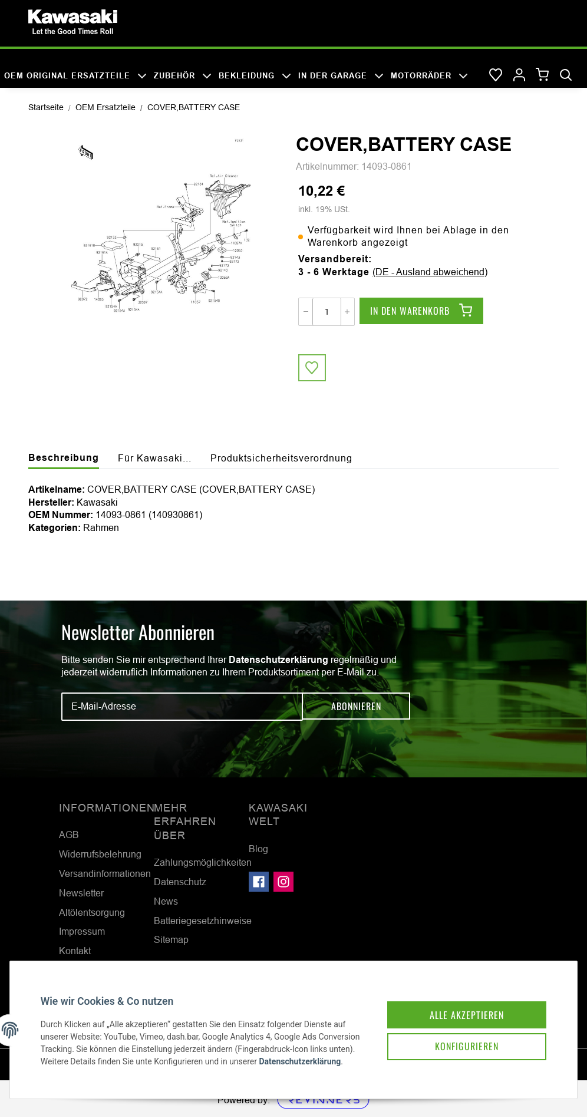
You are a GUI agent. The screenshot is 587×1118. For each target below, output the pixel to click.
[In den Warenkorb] (421, 312)
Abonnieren (356, 707)
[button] (519, 75)
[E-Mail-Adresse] (182, 708)
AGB (69, 835)
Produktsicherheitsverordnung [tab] (281, 459)
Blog (258, 849)
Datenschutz (180, 883)
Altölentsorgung (92, 913)
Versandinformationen (105, 874)
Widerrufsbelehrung (100, 855)
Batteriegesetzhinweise (203, 921)
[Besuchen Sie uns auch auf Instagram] (283, 882)
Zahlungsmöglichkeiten (203, 863)
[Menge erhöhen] (347, 311)
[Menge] (326, 311)
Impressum (82, 932)
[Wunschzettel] (496, 75)
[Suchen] (566, 75)
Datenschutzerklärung (278, 660)
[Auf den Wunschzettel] (312, 368)
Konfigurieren (462, 1036)
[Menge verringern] (306, 311)
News (166, 901)
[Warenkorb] (542, 75)
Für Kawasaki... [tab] (155, 459)
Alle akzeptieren (462, 1003)
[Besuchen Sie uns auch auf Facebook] (259, 882)
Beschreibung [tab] (63, 458)
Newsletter (81, 893)
